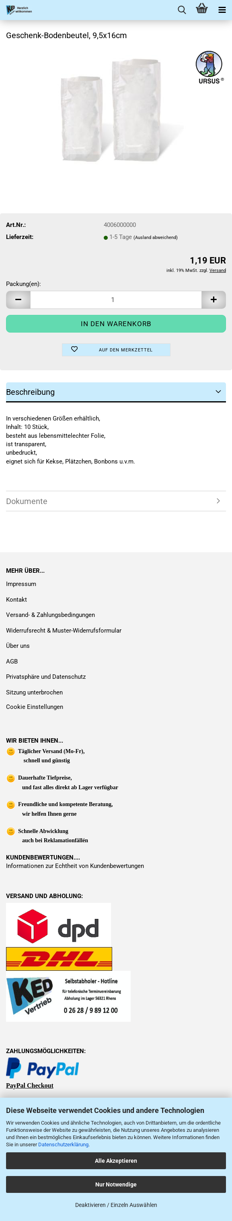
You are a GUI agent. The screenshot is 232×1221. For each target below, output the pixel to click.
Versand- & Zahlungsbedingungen (50, 615)
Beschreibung (30, 392)
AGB (12, 661)
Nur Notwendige (116, 1184)
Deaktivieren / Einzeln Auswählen (116, 1205)
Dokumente (26, 501)
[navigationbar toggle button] (222, 10)
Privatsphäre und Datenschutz (46, 676)
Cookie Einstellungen (34, 707)
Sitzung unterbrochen (34, 692)
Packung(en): (23, 284)
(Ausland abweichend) (155, 237)
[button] (18, 300)
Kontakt (16, 599)
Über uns (18, 645)
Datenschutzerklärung (63, 1144)
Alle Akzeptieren (116, 1161)
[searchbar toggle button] (182, 10)
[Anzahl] (116, 300)
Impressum (21, 584)
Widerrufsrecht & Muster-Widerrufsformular (63, 630)
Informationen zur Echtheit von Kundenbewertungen (75, 866)
